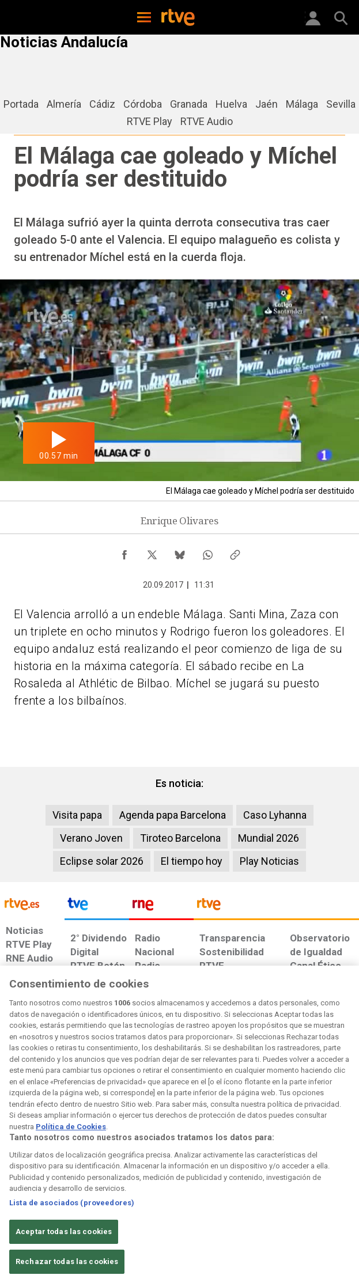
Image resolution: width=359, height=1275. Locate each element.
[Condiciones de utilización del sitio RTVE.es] (14, 1179)
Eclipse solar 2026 (101, 861)
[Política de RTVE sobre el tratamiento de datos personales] (54, 1179)
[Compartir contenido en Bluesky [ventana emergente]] (180, 552)
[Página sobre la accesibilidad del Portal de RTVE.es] (203, 1173)
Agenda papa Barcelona (172, 815)
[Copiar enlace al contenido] (235, 552)
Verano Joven (91, 838)
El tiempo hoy (191, 861)
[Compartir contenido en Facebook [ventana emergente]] (124, 552)
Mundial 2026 (268, 838)
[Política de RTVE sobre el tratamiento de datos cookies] (102, 1185)
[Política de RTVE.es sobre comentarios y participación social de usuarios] (330, 1179)
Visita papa (77, 815)
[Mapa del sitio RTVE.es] (246, 1179)
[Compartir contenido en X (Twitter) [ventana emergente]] (152, 552)
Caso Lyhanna (275, 815)
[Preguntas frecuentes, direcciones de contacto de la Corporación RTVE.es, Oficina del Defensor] (280, 1173)
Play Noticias (269, 861)
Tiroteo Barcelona (180, 838)
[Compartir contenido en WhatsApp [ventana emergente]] (207, 552)
